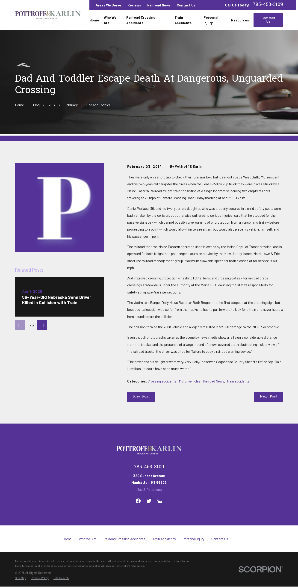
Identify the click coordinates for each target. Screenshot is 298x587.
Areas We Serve (108, 5)
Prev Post (141, 396)
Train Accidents (164, 539)
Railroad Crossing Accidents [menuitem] (140, 20)
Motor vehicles (190, 381)
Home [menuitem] (94, 20)
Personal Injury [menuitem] (211, 20)
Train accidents (238, 381)
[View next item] (42, 325)
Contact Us (186, 5)
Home (67, 539)
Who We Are (88, 539)
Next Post (268, 396)
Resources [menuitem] (240, 20)
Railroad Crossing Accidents (124, 539)
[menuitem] (20, 578)
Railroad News (159, 5)
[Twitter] (149, 500)
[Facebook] (138, 500)
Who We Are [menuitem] (110, 20)
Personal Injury (193, 539)
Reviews (134, 5)
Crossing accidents (162, 381)
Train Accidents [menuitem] (183, 20)
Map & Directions (149, 489)
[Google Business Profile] (159, 500)
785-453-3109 (268, 5)
